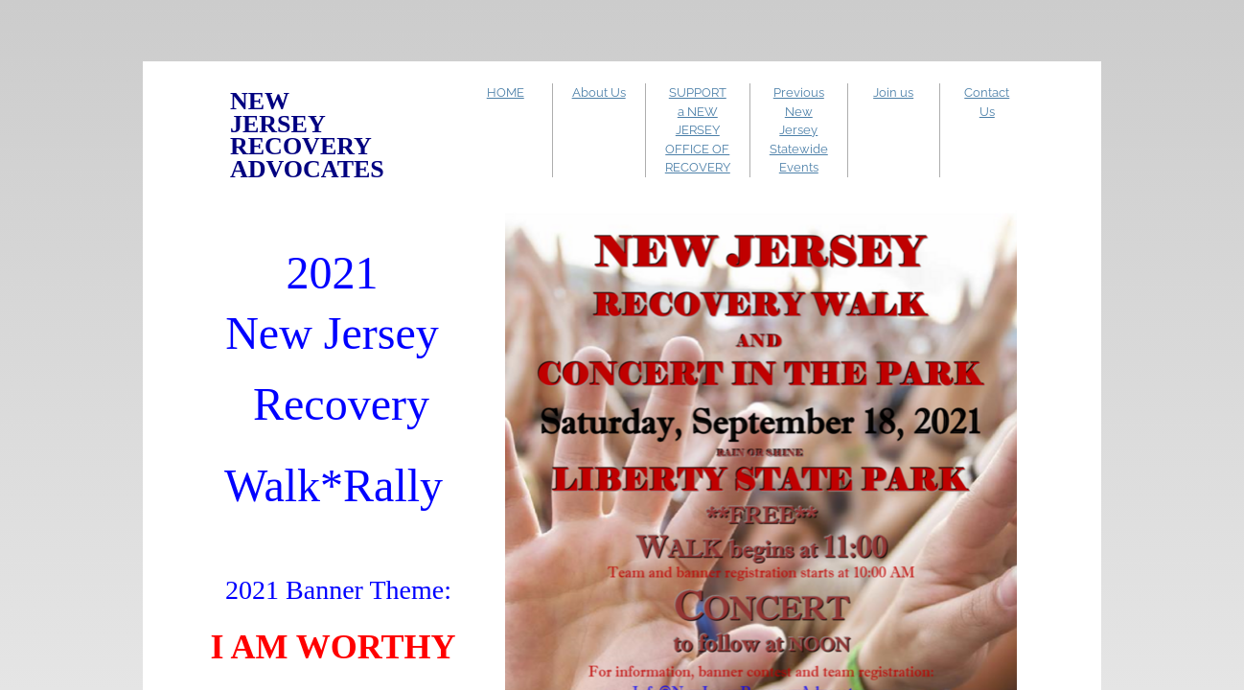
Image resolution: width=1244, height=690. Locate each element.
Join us (893, 92)
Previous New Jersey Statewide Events (799, 129)
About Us (599, 92)
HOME (505, 92)
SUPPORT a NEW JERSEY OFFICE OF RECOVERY (697, 129)
